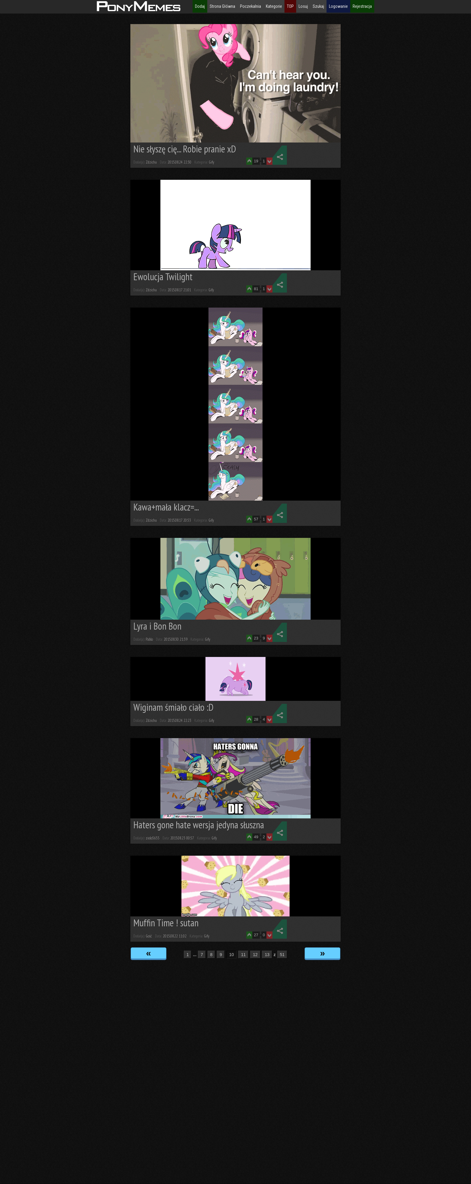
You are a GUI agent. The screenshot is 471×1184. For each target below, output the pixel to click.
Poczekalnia (250, 6)
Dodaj (200, 6)
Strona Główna (222, 6)
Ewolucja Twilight (163, 276)
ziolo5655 (153, 838)
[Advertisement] (54, 114)
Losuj (303, 6)
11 (243, 954)
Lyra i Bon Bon (157, 626)
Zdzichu (151, 162)
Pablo (149, 639)
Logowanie (338, 6)
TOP (290, 6)
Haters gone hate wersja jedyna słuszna (198, 824)
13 (267, 954)
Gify (211, 162)
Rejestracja (362, 6)
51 (282, 954)
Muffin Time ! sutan (166, 922)
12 (255, 954)
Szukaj (318, 6)
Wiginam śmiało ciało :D (173, 707)
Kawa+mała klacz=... (166, 507)
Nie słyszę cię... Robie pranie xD (184, 149)
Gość (149, 936)
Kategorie (274, 6)
